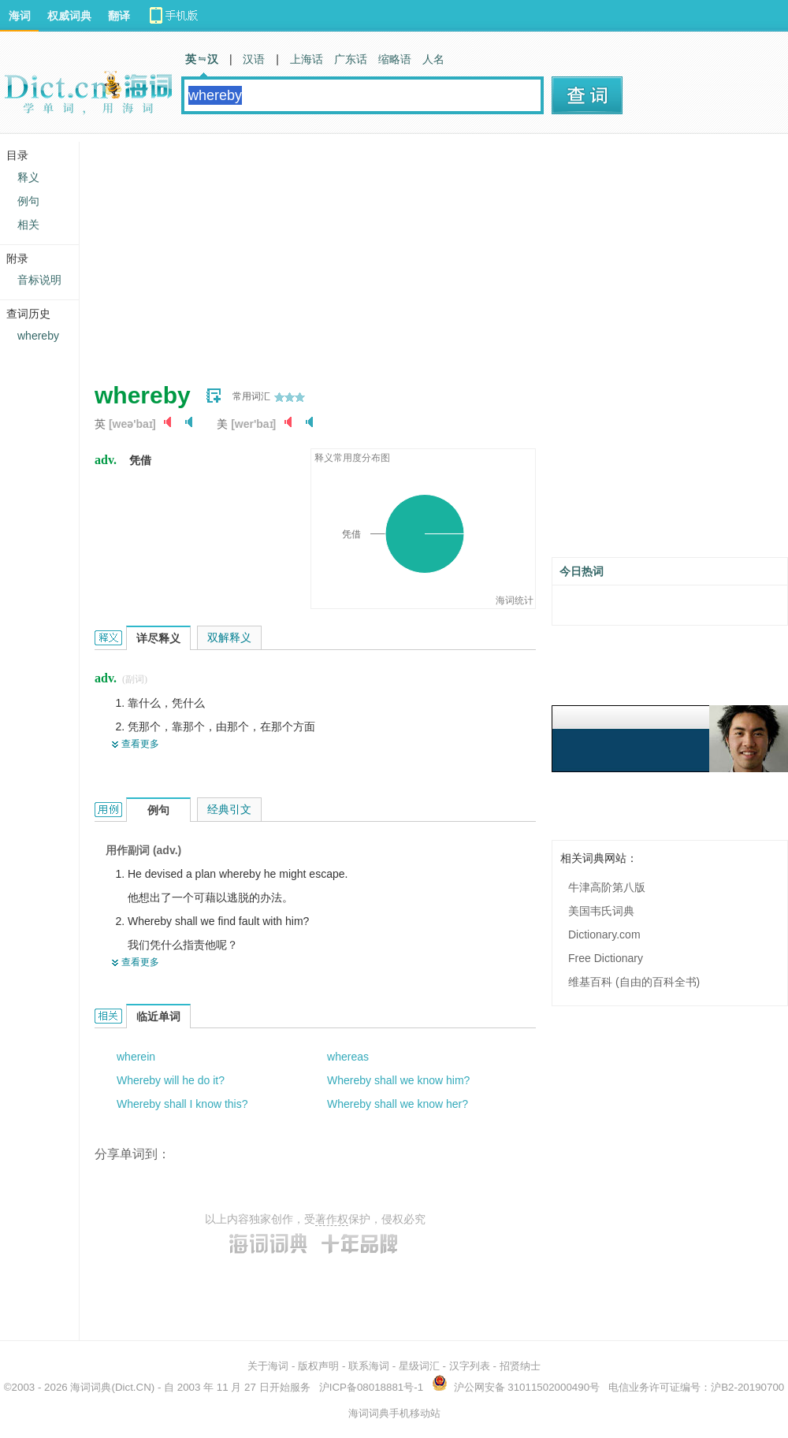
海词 (20, 15)
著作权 (331, 1219)
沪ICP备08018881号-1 (371, 1387)
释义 (28, 177)
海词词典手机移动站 (394, 1413)
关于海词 (267, 1366)
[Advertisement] (350, 252)
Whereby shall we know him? (398, 1080)
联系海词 (368, 1366)
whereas (348, 1056)
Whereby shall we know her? (397, 1104)
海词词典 (90, 1387)
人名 (433, 59)
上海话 (306, 59)
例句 (28, 201)
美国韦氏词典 (601, 911)
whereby (38, 335)
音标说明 (39, 279)
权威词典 (69, 15)
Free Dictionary (605, 958)
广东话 (350, 59)
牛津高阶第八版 (606, 887)
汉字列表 (469, 1366)
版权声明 (318, 1366)
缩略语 (394, 59)
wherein (136, 1056)
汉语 (254, 59)
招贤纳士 (520, 1366)
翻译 (119, 15)
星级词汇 (419, 1366)
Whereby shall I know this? (182, 1104)
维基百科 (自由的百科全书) (634, 981)
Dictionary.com (604, 934)
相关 (28, 224)
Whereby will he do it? (171, 1080)
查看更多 (140, 743)
